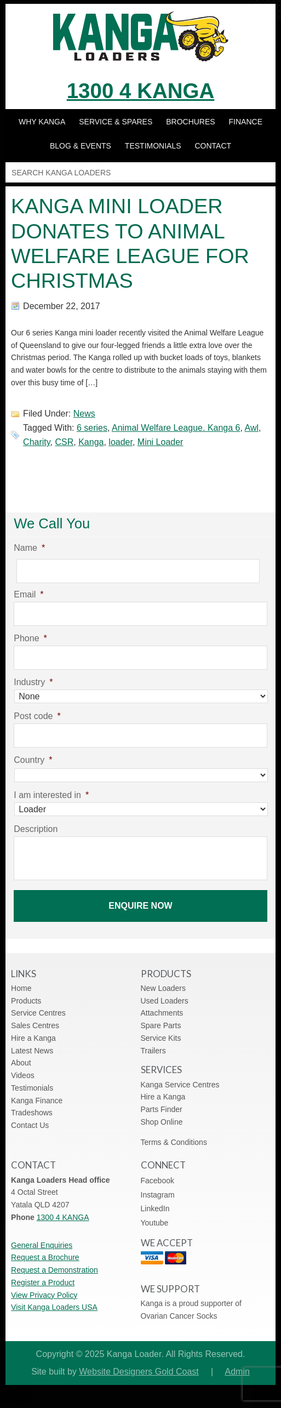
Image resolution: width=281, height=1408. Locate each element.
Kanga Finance (36, 1100)
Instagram (158, 1194)
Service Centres (38, 1012)
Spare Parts (161, 1025)
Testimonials (153, 145)
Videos (23, 1075)
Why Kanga (42, 121)
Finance (245, 121)
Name (29, 547)
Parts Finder (161, 1109)
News (84, 413)
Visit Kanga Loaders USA (54, 1307)
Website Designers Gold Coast (138, 1371)
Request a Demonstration (54, 1270)
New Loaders (163, 988)
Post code (37, 716)
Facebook (157, 1180)
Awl (252, 427)
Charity (36, 442)
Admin (237, 1371)
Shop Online (162, 1122)
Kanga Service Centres (180, 1084)
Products (26, 1000)
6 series (92, 427)
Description (36, 829)
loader (120, 442)
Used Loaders (164, 1000)
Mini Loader (160, 442)
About (21, 1062)
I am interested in (51, 795)
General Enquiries (41, 1245)
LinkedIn (155, 1208)
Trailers (153, 1050)
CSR (64, 442)
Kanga (91, 442)
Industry (33, 682)
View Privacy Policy (44, 1295)
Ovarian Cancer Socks (179, 1316)
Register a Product (42, 1282)
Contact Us (30, 1125)
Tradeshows (32, 1112)
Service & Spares (115, 121)
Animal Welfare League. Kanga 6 (176, 427)
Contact (212, 145)
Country (33, 760)
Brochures (190, 121)
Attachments (162, 1012)
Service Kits (161, 1038)
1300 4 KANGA (141, 90)
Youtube (155, 1222)
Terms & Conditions (174, 1142)
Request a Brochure (45, 1257)
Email (28, 594)
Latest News (32, 1050)
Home (21, 988)
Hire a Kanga (33, 1038)
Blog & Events (80, 145)
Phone (30, 638)
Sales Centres (35, 1025)
